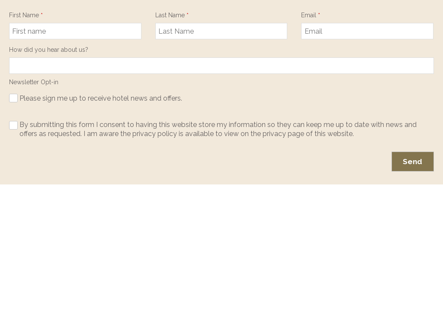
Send (412, 161)
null (221, 65)
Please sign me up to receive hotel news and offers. (100, 98)
